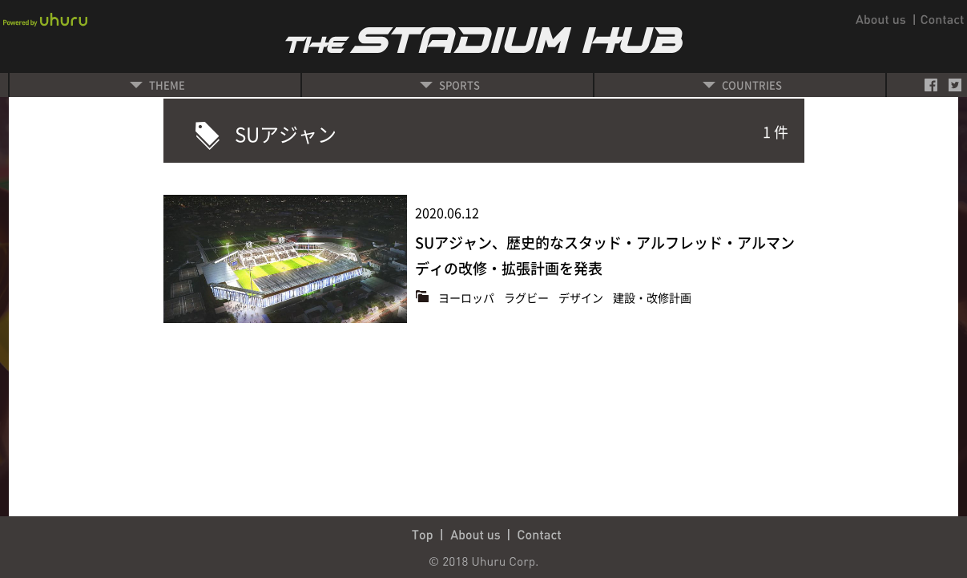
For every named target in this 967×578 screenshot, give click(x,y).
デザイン (582, 297)
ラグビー (527, 297)
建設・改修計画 (652, 297)
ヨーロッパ (467, 297)
